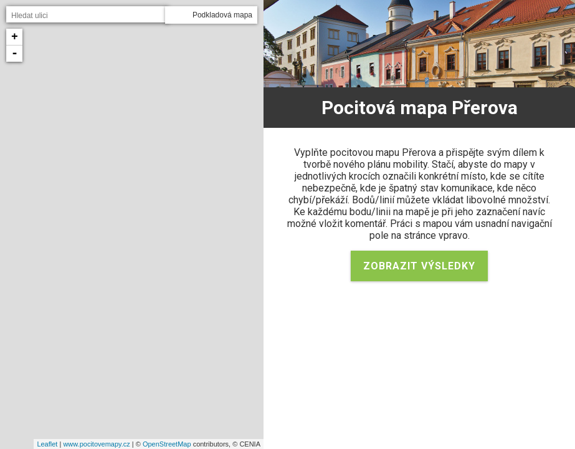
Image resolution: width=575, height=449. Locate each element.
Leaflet (47, 444)
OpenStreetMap (167, 444)
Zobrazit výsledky (419, 266)
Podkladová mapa (222, 15)
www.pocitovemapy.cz (96, 444)
